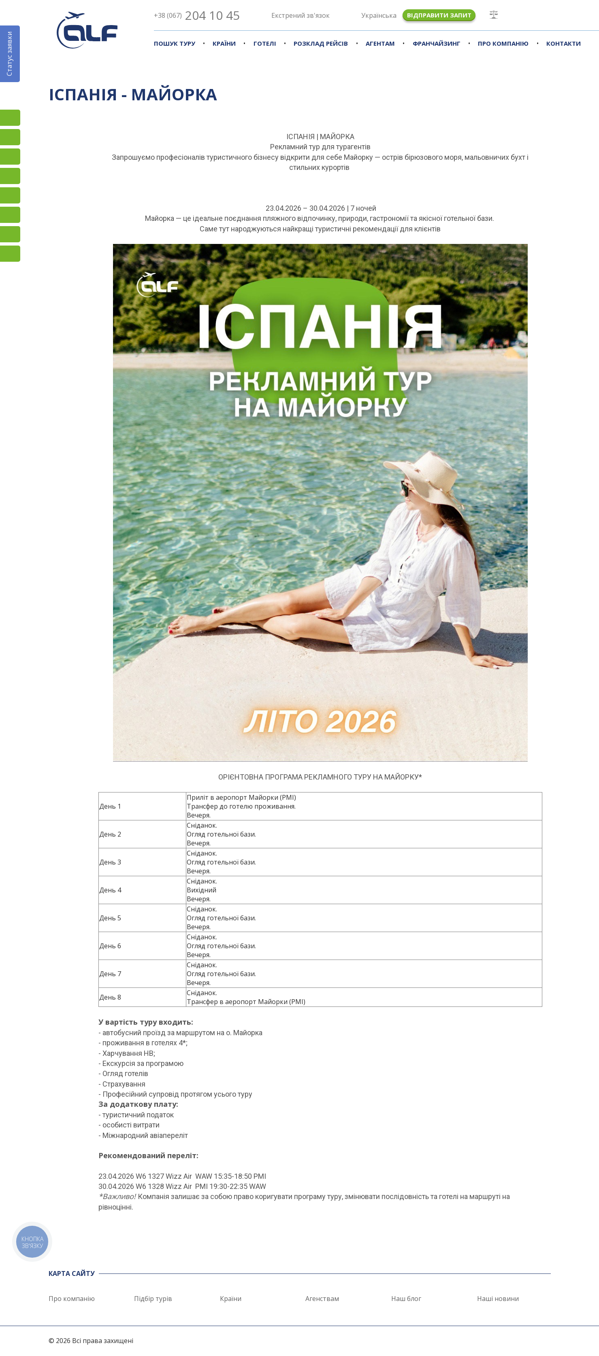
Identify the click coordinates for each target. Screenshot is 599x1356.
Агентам (380, 43)
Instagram (10, 118)
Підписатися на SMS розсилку (10, 195)
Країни (224, 43)
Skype (10, 234)
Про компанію (503, 43)
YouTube (10, 176)
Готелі (265, 43)
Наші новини (498, 1298)
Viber (10, 215)
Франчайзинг (436, 43)
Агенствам (322, 1298)
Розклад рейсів (321, 43)
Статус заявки (9, 54)
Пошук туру (174, 43)
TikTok (10, 156)
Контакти (563, 43)
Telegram (10, 254)
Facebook (10, 137)
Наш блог (406, 1298)
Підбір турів (153, 1298)
